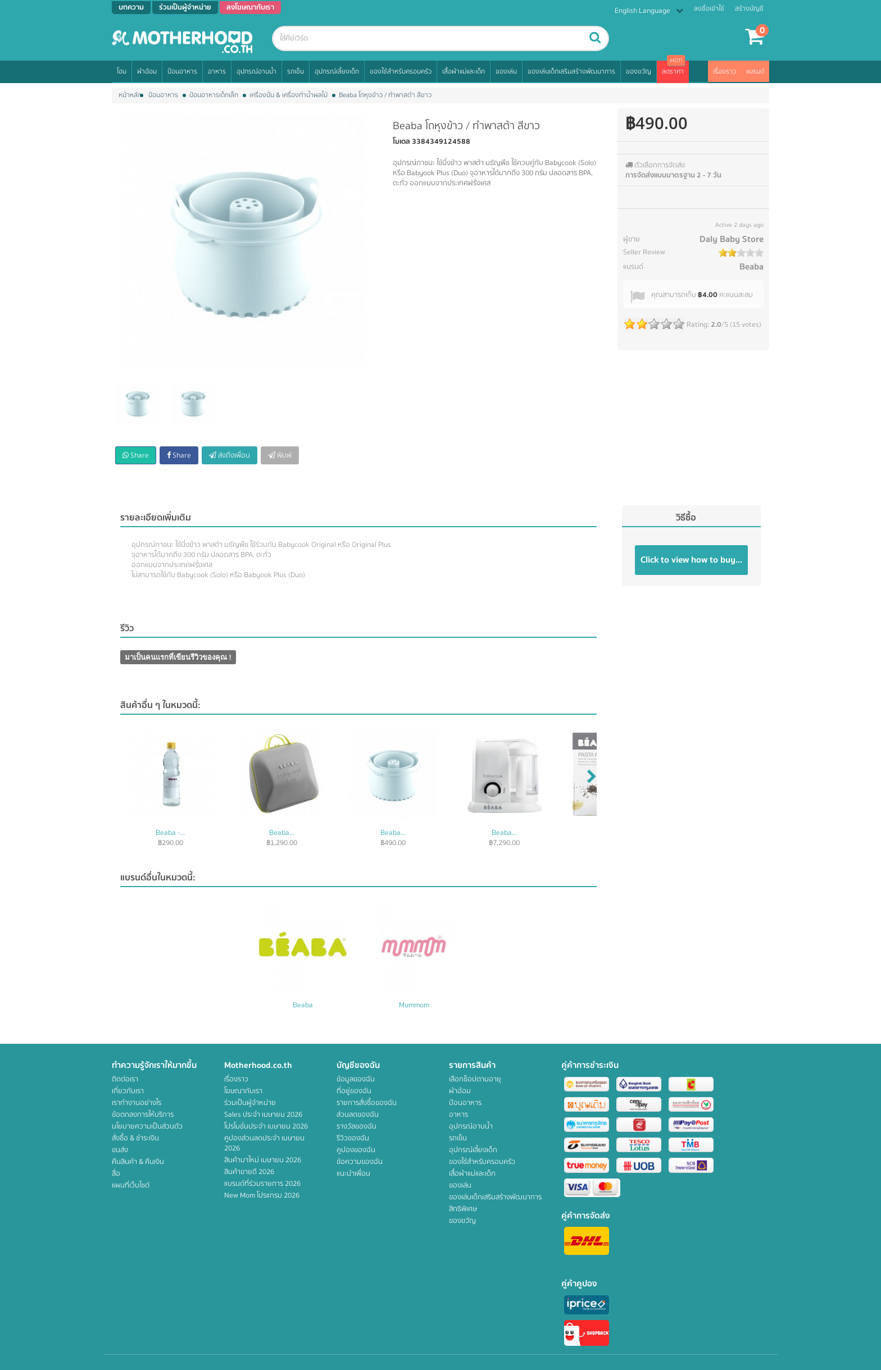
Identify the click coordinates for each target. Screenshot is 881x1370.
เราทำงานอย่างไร (136, 1102)
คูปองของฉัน (356, 1150)
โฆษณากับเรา (243, 1091)
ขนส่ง (120, 1150)
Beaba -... (170, 832)
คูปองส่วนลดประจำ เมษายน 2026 (264, 1143)
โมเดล (401, 141)
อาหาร (217, 71)
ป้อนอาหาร (182, 71)
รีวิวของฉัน (353, 1138)
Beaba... (281, 832)
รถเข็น (295, 71)
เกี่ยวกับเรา (128, 1091)
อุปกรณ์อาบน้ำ (256, 71)
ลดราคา (673, 71)
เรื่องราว (724, 71)
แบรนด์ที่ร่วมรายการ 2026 (262, 1183)
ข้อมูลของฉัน (356, 1079)
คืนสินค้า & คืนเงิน (138, 1161)
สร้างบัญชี (749, 8)
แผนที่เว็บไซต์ (130, 1185)
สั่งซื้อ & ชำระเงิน (135, 1138)
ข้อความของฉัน (360, 1161)
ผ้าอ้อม (147, 71)
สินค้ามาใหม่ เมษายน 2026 (262, 1160)
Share (135, 455)
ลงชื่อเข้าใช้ (709, 8)
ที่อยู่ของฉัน (354, 1091)
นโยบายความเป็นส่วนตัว (147, 1126)
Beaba (751, 267)
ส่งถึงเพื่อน (229, 455)
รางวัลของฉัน (356, 1126)
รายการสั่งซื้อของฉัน (367, 1102)
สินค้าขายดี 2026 (249, 1171)
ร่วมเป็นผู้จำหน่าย (250, 1102)
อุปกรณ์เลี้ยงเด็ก (337, 71)
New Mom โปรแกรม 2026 (261, 1195)
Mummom (414, 1005)
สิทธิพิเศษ (463, 1208)
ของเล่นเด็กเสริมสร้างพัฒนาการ (571, 71)
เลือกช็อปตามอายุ (475, 1079)
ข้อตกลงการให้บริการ (143, 1114)
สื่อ (116, 1173)
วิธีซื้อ (686, 517)
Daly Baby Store (732, 239)
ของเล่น (506, 71)
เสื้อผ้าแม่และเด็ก (463, 71)
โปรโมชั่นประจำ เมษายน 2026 (266, 1126)
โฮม (121, 71)
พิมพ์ (280, 455)
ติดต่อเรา (125, 1079)
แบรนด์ (755, 71)
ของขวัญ (638, 71)
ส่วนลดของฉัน (358, 1114)
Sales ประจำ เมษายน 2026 (263, 1114)
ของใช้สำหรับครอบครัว (401, 71)
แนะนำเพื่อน (353, 1173)
